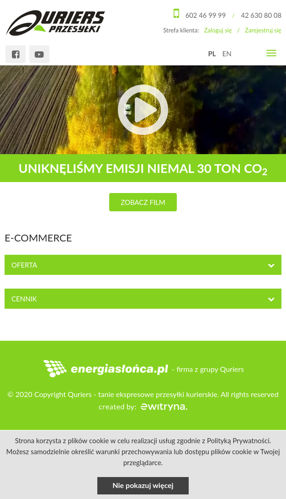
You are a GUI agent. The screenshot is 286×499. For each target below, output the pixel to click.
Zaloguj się (218, 29)
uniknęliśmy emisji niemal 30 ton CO (143, 168)
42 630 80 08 (260, 15)
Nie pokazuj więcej (142, 485)
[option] (143, 138)
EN (227, 53)
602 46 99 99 (204, 15)
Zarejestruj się (263, 29)
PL (212, 53)
